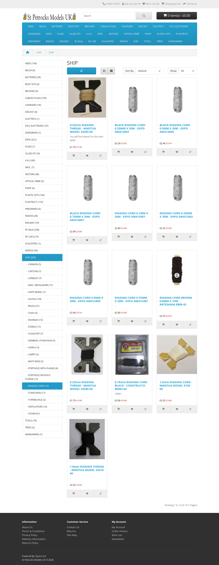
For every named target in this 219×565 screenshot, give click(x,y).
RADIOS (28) (31, 215)
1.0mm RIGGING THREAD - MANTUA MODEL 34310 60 (87, 470)
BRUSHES (90, 26)
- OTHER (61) (32, 413)
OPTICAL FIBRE (131, 33)
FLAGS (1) (30, 146)
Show (173, 70)
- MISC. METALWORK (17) (39, 285)
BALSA (42, 26)
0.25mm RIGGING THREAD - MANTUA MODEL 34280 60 (83, 385)
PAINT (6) (30, 188)
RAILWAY (64, 41)
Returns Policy (30, 543)
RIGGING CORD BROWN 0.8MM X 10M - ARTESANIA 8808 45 (176, 301)
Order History (120, 531)
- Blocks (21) (32, 306)
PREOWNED (34, 41)
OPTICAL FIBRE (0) (34, 181)
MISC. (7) (29, 167)
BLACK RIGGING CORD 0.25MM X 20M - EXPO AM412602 (130, 128)
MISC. (100, 33)
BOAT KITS (73, 26)
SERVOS (124, 41)
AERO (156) (31, 63)
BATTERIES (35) (33, 77)
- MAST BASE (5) (34, 361)
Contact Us (73, 527)
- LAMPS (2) (32, 354)
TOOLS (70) (31, 420)
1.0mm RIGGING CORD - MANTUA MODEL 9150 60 (176, 385)
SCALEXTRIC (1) (33, 243)
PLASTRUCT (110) (34, 202)
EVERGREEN (34, 33)
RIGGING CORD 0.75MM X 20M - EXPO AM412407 (131, 299)
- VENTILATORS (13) (36, 406)
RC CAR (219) (32, 236)
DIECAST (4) (31, 111)
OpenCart (40, 556)
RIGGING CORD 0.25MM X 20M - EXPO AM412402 (176, 214)
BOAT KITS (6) (32, 84)
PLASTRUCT (182, 33)
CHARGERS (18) (33, 105)
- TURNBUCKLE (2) (35, 399)
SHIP (135, 41)
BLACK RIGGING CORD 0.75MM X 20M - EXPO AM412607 (85, 216)
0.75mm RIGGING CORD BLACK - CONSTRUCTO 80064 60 (131, 385)
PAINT (148, 33)
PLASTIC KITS (163, 33)
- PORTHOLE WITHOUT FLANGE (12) (38, 377)
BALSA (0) (30, 70)
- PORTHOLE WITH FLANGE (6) (41, 368)
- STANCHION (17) (35, 392)
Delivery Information (34, 539)
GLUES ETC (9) (32, 153)
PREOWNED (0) (33, 208)
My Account (118, 527)
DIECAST (143, 26)
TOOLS (147, 41)
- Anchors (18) (33, 299)
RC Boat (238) (32, 229)
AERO (31, 26)
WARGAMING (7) (33, 434)
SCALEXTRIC (108, 41)
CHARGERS (127, 26)
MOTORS (113, 33)
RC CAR (92, 41)
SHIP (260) (30, 257)
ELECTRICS (158, 26)
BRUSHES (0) (31, 91)
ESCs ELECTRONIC (179, 26)
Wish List (117, 535)
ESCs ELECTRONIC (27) (36, 125)
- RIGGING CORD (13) (37, 385)
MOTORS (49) (32, 174)
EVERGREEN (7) (33, 132)
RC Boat (79, 41)
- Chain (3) (31, 312)
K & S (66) (30, 160)
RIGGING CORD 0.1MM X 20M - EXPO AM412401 (131, 214)
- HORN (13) (32, 347)
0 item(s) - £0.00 (176, 15)
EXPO (49, 33)
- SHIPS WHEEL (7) (35, 292)
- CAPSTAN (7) (33, 271)
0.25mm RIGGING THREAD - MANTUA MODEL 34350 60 (83, 128)
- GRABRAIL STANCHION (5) (40, 340)
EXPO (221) (31, 139)
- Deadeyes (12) (34, 319)
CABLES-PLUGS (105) (36, 98)
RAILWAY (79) (32, 222)
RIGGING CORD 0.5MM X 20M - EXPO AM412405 (86, 299)
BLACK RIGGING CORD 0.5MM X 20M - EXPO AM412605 (175, 128)
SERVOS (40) (31, 250)
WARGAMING (176, 41)
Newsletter (118, 539)
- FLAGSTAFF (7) (34, 333)
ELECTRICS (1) (32, 118)
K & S (89, 33)
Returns (71, 531)
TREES (160, 41)
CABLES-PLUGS (108, 26)
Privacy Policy (29, 535)
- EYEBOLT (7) (33, 326)
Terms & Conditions (33, 531)
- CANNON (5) (33, 264)
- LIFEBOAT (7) (33, 278)
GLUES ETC (75, 33)
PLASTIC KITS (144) (35, 195)
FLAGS (60, 33)
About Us (27, 527)
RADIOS (50, 41)
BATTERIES (57, 26)
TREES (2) (30, 427)
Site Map (72, 535)
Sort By (129, 70)
